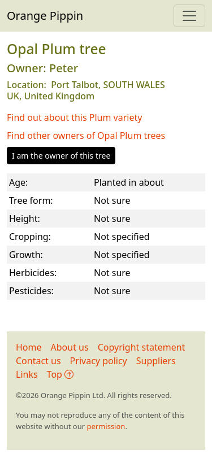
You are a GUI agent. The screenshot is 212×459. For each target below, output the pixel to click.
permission (105, 426)
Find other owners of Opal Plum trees (86, 135)
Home (29, 347)
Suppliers (156, 361)
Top (60, 374)
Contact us (38, 361)
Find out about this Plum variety (74, 117)
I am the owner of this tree (61, 155)
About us (70, 347)
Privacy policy (98, 361)
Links (27, 374)
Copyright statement (141, 347)
